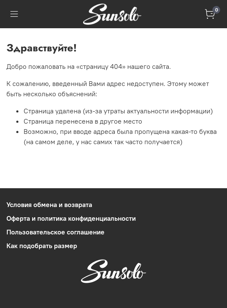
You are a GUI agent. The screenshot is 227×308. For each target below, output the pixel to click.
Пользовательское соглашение (55, 232)
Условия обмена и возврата (49, 204)
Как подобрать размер (41, 245)
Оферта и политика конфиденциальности (71, 218)
